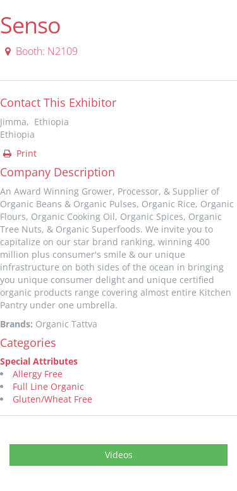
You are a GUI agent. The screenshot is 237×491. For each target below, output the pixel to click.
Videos (119, 455)
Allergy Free (38, 374)
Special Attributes (39, 361)
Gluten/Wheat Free (52, 399)
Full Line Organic (48, 386)
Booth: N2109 (39, 51)
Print (19, 153)
